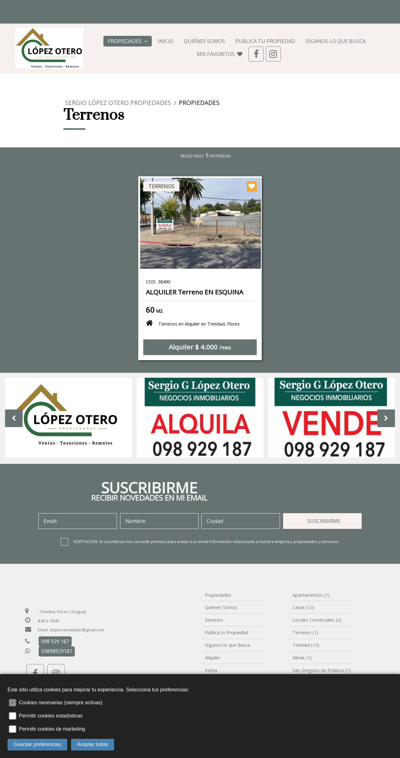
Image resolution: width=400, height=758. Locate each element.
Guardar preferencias (37, 744)
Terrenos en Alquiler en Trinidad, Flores (193, 323)
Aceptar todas (92, 744)
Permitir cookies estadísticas (51, 715)
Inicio (165, 41)
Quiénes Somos (204, 41)
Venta (211, 670)
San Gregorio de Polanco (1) (322, 670)
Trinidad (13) (306, 645)
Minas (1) (302, 658)
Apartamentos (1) (311, 595)
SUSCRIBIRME (323, 521)
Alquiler (212, 658)
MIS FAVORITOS (220, 54)
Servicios (214, 620)
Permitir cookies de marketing (52, 729)
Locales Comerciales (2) (317, 620)
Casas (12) (303, 607)
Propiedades (128, 41)
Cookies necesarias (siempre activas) (60, 702)
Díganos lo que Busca (335, 41)
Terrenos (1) (305, 632)
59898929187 (56, 651)
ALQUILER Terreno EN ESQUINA (194, 292)
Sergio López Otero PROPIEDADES (118, 103)
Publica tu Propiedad (265, 41)
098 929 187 (59, 6)
